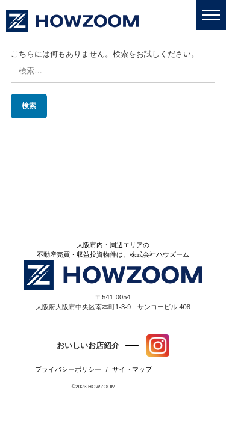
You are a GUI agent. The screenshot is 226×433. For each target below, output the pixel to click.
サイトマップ (132, 369)
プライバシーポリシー (68, 369)
